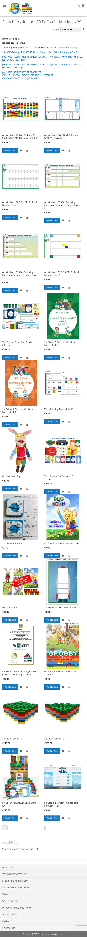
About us (7, 867)
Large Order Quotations (16, 887)
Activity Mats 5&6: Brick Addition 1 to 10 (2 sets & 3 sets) (62, 136)
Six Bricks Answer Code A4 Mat (60, 607)
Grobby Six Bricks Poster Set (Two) (61, 543)
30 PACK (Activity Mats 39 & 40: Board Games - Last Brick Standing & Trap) (40, 47)
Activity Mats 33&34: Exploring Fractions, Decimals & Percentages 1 (20, 275)
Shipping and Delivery (15, 880)
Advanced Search (12, 914)
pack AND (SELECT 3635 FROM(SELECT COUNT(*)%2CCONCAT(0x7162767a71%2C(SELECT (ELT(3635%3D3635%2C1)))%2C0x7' (27, 75)
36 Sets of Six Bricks (12, 738)
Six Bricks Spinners (12, 543)
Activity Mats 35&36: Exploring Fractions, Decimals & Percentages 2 (62, 205)
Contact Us (8, 928)
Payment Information (14, 874)
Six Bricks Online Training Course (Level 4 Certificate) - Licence (19, 673)
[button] (21, 150)
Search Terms (10, 901)
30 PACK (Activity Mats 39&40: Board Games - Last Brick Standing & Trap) (39, 52)
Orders (6, 921)
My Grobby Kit (9, 607)
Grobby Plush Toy (11, 476)
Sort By (55, 29)
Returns (7, 894)
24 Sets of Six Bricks (54, 738)
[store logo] (20, 8)
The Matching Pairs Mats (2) (58, 409)
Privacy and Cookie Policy (17, 907)
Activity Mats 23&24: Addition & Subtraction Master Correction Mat (20, 136)
